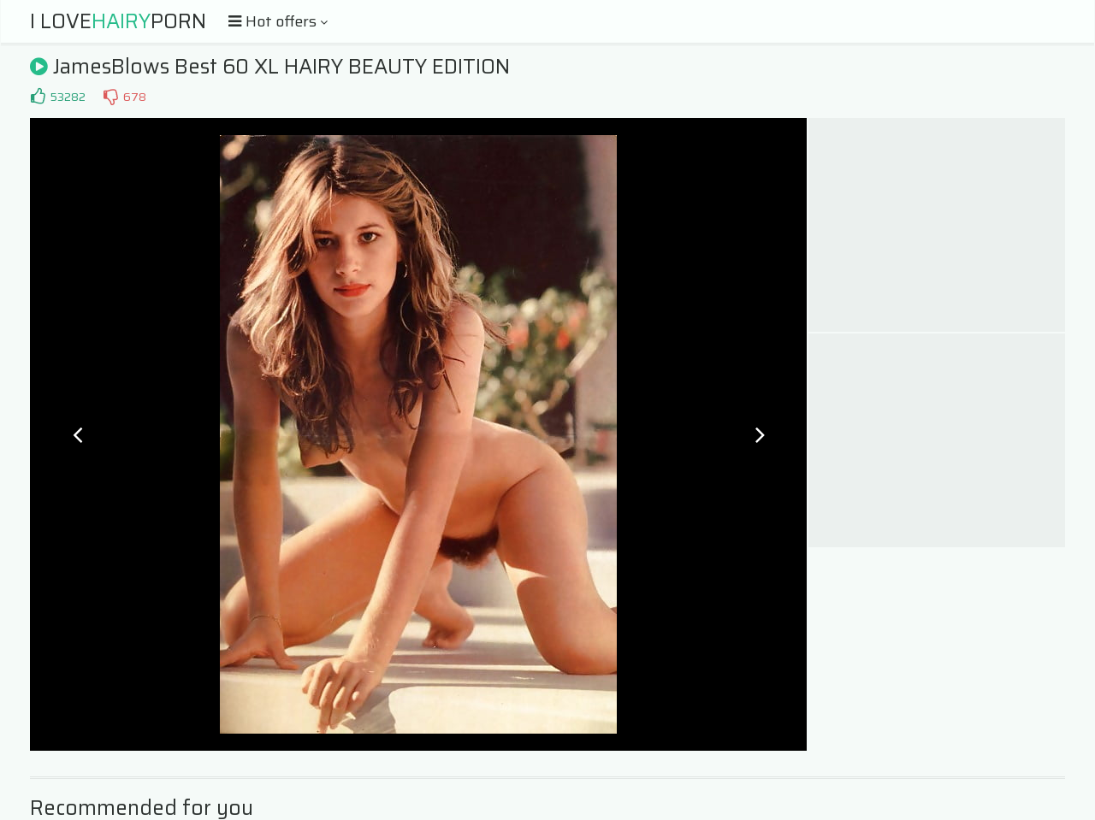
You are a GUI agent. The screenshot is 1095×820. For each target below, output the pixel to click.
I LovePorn (118, 21)
